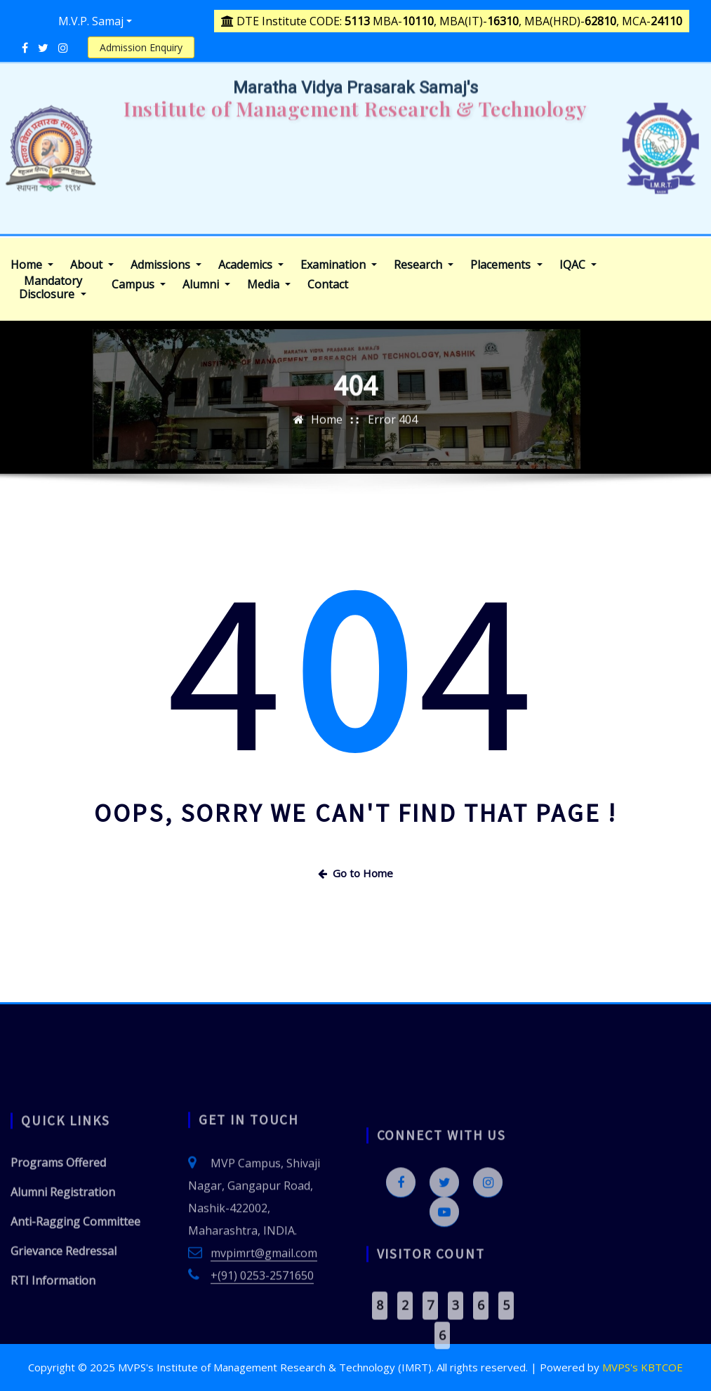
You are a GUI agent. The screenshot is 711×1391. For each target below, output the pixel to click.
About (92, 265)
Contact (327, 284)
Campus (139, 284)
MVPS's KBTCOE (642, 1367)
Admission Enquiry (141, 47)
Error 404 (393, 444)
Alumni (206, 284)
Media (269, 284)
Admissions (166, 265)
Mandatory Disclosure (52, 287)
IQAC (578, 265)
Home (32, 265)
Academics (251, 265)
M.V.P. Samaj (91, 21)
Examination (338, 265)
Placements (506, 265)
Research (423, 265)
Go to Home (355, 873)
